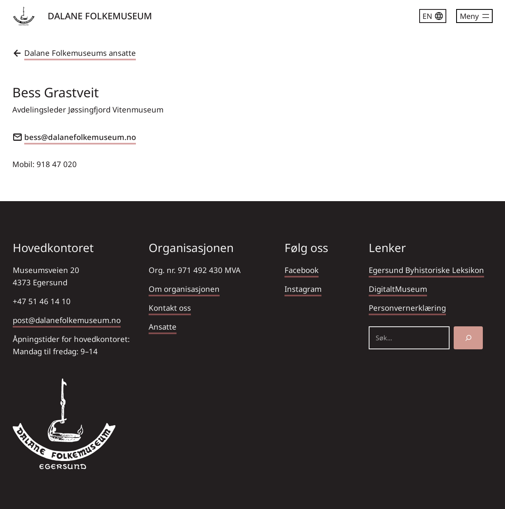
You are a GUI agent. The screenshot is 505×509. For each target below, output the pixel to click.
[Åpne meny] (474, 16)
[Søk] (468, 337)
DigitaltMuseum (398, 289)
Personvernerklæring (407, 308)
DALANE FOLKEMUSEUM (100, 15)
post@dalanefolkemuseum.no (67, 320)
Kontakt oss (170, 308)
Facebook (302, 270)
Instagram (303, 289)
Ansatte (163, 326)
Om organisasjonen (184, 289)
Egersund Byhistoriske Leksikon (426, 270)
